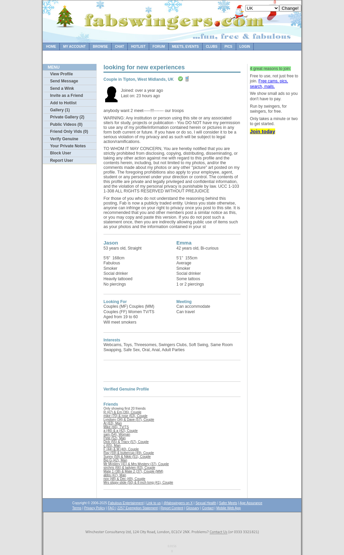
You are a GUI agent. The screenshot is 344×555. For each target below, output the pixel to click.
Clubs (211, 46)
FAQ (112, 508)
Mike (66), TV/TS (116, 427)
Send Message (64, 81)
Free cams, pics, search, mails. (269, 84)
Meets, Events (185, 46)
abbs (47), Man (114, 475)
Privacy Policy (94, 508)
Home (51, 46)
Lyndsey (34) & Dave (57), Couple (128, 419)
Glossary (192, 508)
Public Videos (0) (66, 124)
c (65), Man (112, 445)
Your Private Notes (68, 146)
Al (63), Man (112, 423)
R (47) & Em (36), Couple (122, 412)
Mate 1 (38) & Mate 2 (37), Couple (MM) (133, 471)
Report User (61, 160)
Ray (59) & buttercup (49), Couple (128, 453)
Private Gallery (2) (67, 117)
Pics (228, 46)
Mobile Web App (228, 508)
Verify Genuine (64, 139)
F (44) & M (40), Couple (121, 449)
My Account (74, 46)
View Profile (61, 74)
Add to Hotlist (63, 103)
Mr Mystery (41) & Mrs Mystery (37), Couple (136, 464)
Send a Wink (62, 88)
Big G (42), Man (115, 460)
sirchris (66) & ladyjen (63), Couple (129, 468)
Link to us (153, 503)
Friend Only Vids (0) (69, 131)
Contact (207, 508)
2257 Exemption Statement (137, 508)
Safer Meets (228, 503)
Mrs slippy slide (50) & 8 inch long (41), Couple (138, 482)
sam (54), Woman (116, 434)
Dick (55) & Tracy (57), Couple (126, 442)
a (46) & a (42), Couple (120, 431)
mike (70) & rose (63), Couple (125, 416)
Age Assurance (251, 503)
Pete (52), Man (114, 438)
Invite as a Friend (66, 95)
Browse (100, 46)
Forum (159, 46)
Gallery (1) (60, 110)
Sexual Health (206, 503)
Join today (262, 131)
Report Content (172, 508)
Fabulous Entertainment (125, 503)
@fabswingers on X (178, 503)
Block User (60, 153)
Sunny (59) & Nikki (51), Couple (127, 456)
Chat (119, 46)
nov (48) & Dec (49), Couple (124, 479)
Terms (76, 508)
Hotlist (138, 46)
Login (245, 46)
